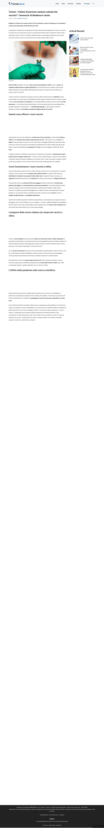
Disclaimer (58, 825)
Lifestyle (78, 3)
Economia (70, 3)
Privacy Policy (52, 825)
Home (57, 3)
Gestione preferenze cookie (98, 826)
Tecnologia (87, 3)
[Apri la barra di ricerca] (93, 3)
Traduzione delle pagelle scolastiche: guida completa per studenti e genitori (87, 61)
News (63, 3)
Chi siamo (45, 825)
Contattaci (61, 815)
